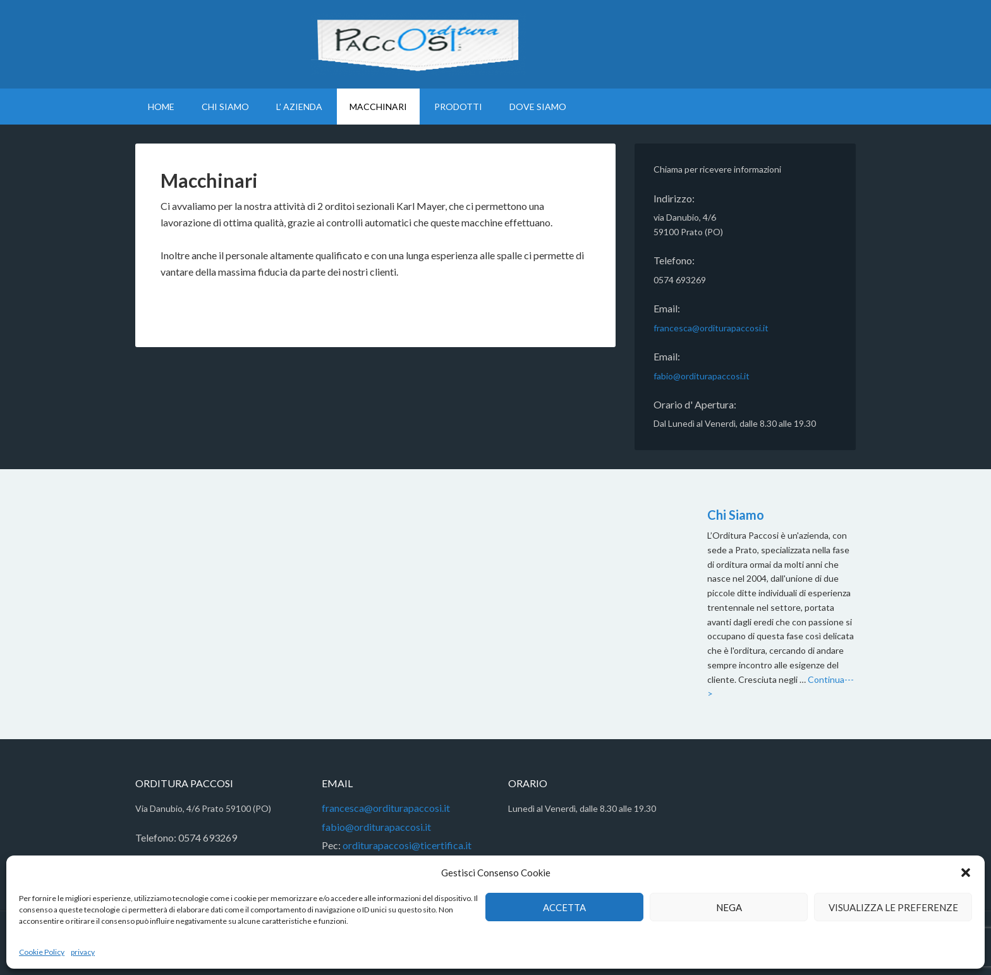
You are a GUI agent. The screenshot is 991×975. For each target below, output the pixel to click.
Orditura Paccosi (495, 44)
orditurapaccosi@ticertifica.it (406, 845)
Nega (729, 907)
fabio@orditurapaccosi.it (702, 376)
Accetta (564, 907)
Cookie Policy (41, 952)
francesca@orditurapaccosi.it (711, 327)
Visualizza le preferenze (893, 907)
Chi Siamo (735, 514)
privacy (83, 952)
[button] (965, 872)
